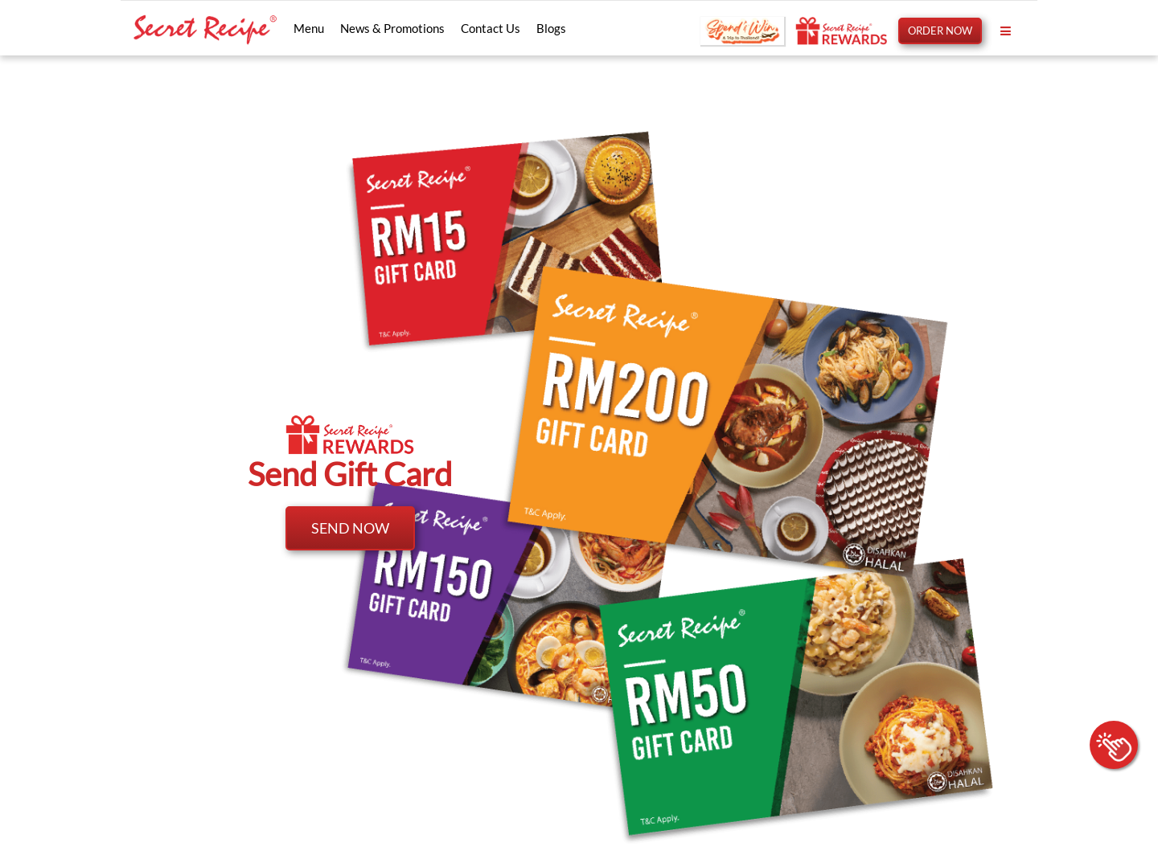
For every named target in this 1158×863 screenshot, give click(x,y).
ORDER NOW (940, 30)
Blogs (551, 28)
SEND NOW (350, 528)
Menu (309, 28)
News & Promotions (392, 28)
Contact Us (490, 28)
